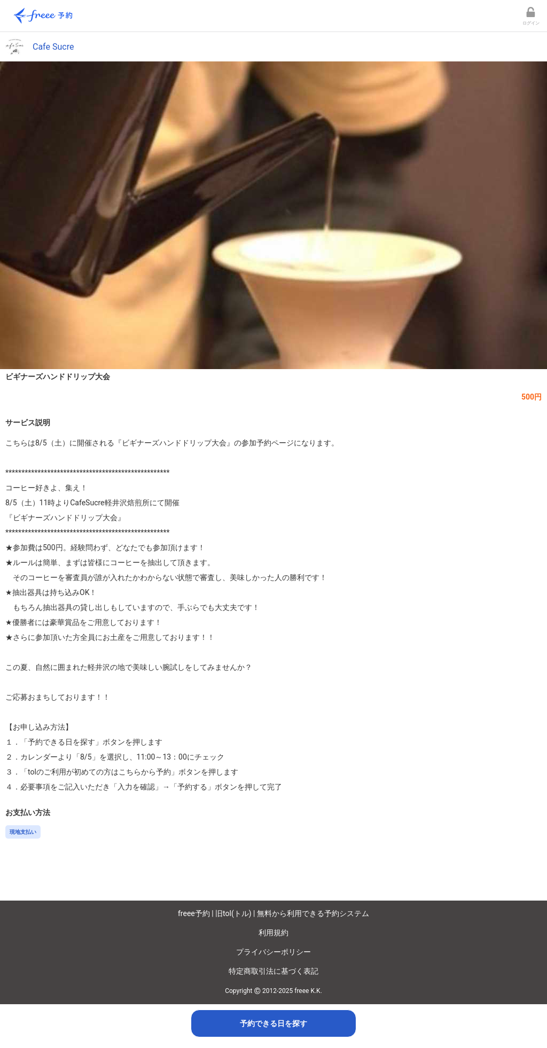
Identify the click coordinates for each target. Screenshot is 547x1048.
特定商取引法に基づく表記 (273, 971)
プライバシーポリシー (273, 952)
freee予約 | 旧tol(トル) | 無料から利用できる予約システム (273, 913)
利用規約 (273, 932)
